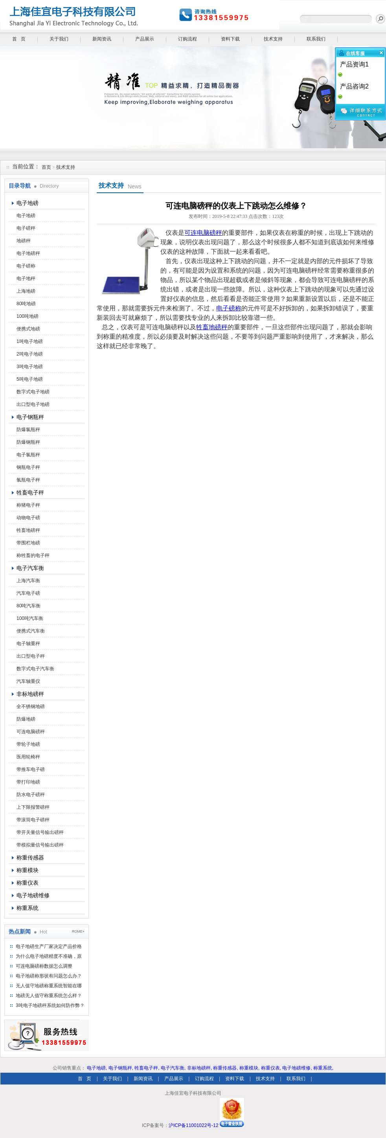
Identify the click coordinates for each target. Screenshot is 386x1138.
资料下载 (230, 39)
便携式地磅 (28, 329)
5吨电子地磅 (30, 379)
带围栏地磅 (28, 543)
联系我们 (316, 39)
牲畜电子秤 (30, 492)
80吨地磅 (26, 303)
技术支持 (273, 39)
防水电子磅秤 (31, 794)
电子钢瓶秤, (120, 1068)
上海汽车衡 (28, 580)
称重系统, (323, 1068)
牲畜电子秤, (146, 1068)
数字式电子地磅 (33, 392)
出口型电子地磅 (33, 404)
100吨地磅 (28, 316)
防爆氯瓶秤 (28, 429)
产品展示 (144, 39)
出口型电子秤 (31, 656)
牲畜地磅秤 (28, 530)
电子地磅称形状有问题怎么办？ (49, 976)
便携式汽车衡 (31, 631)
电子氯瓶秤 (28, 454)
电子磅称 (26, 266)
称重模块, (249, 1068)
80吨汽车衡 (28, 606)
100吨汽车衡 (30, 618)
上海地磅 (26, 291)
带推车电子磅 (31, 769)
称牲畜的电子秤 (33, 555)
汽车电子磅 (28, 593)
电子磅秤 (26, 228)
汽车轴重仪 (28, 681)
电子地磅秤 (28, 253)
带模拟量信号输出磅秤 (40, 845)
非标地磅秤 (30, 694)
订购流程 (187, 39)
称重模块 (28, 870)
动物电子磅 (28, 517)
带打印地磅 (28, 782)
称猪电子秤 (28, 505)
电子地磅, (97, 1068)
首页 (46, 167)
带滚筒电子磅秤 (33, 820)
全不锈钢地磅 (31, 706)
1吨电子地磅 (30, 341)
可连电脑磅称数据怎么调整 (44, 966)
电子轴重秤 (28, 643)
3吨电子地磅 (30, 366)
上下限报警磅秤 (33, 807)
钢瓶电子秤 (28, 467)
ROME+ (78, 931)
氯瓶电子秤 (28, 480)
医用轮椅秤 (28, 757)
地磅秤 (24, 240)
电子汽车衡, (173, 1068)
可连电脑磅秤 (31, 731)
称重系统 (28, 908)
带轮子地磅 (28, 744)
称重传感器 (30, 857)
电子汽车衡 (30, 568)
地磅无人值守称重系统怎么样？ (49, 995)
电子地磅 (28, 203)
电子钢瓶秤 (30, 417)
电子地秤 (26, 278)
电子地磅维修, (297, 1068)
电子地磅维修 (33, 895)
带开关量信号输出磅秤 (40, 832)
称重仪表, (271, 1068)
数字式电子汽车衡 (35, 668)
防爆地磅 (26, 719)
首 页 (19, 39)
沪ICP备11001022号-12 (194, 1125)
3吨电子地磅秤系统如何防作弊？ (50, 1005)
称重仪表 (28, 883)
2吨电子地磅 (30, 354)
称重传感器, (225, 1068)
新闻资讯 (101, 39)
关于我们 (59, 39)
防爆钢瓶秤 (28, 442)
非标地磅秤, (199, 1068)
